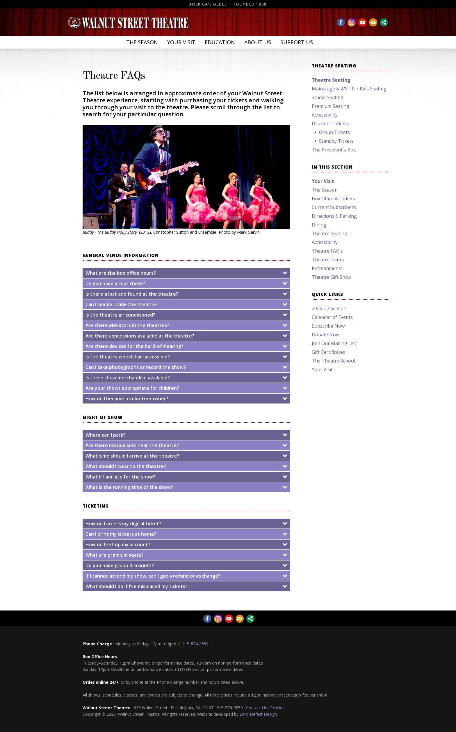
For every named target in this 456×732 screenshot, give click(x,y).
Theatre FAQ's (327, 251)
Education (220, 42)
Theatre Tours (328, 259)
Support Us (296, 42)
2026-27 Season (329, 308)
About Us (257, 42)
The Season (142, 42)
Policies (277, 707)
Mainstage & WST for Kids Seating (349, 88)
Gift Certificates (328, 352)
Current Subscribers (334, 207)
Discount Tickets (330, 123)
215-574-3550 (195, 644)
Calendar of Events (332, 317)
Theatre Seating (329, 233)
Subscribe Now (328, 326)
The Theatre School (333, 361)
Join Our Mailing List (334, 343)
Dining (319, 225)
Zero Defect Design (258, 714)
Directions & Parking (334, 216)
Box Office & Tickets (333, 198)
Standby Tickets (336, 141)
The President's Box (334, 150)
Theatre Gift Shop (331, 277)
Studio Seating (327, 97)
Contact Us (256, 707)
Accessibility (325, 115)
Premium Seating (330, 106)
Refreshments (327, 268)
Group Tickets (334, 132)
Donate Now (325, 334)
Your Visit (181, 42)
